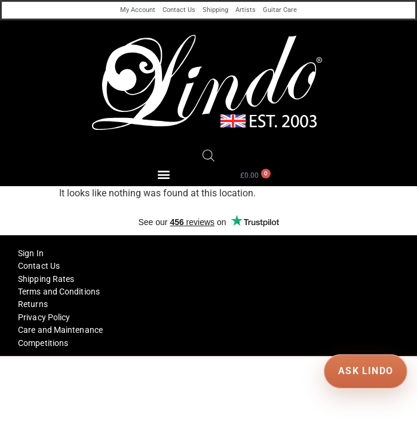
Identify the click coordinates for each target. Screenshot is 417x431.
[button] (164, 174)
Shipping (215, 10)
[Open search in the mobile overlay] (208, 156)
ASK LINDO (365, 371)
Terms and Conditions (59, 291)
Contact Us (178, 10)
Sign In (31, 253)
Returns (33, 304)
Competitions (43, 343)
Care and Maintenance (60, 330)
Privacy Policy (44, 317)
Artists (245, 10)
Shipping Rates (46, 279)
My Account (137, 10)
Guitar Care (280, 10)
